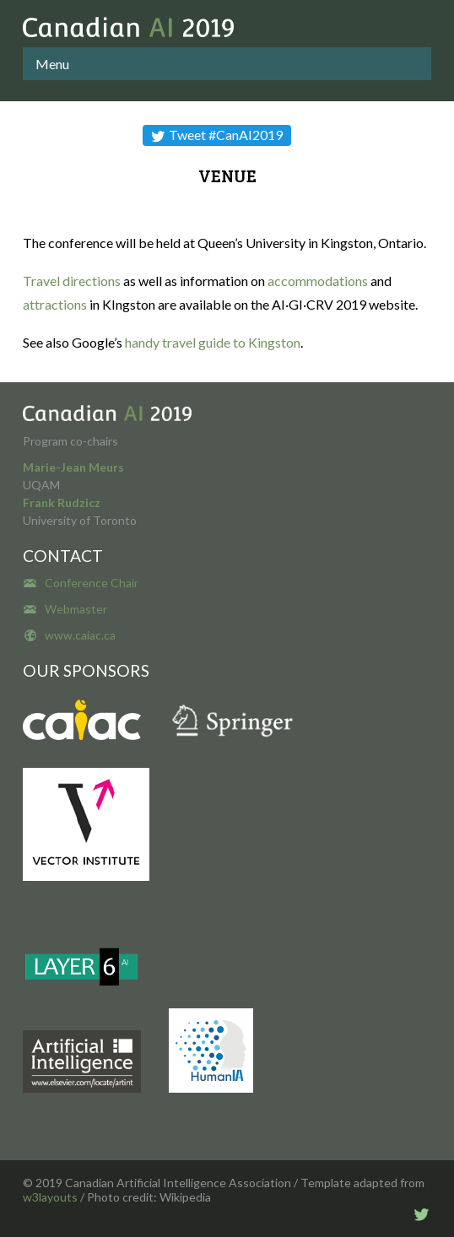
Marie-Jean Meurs (73, 467)
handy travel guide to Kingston (212, 342)
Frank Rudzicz (61, 502)
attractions (55, 304)
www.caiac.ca (80, 635)
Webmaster (76, 609)
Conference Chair (91, 582)
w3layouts (50, 1197)
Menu (52, 64)
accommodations (318, 281)
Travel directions (72, 281)
